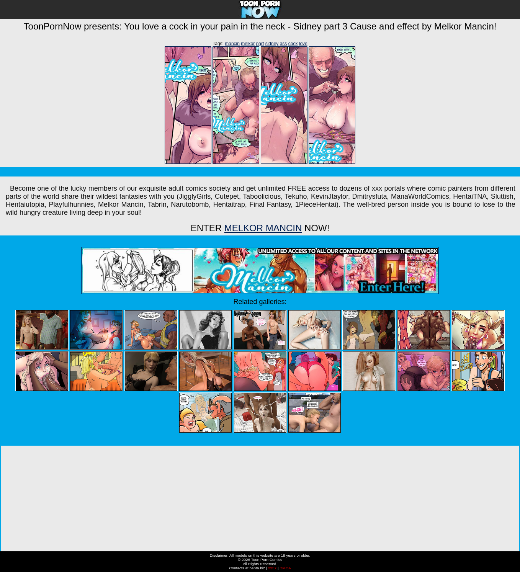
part (260, 43)
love (303, 43)
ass (283, 43)
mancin (232, 43)
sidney (272, 43)
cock (293, 43)
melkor (248, 43)
